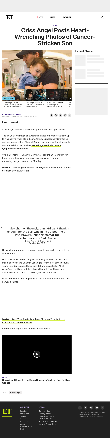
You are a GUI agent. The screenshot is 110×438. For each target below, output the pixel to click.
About (22, 424)
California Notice (46, 419)
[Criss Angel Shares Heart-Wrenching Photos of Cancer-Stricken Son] (13, 99)
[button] (36, 354)
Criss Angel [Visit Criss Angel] (15, 393)
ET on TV (24, 421)
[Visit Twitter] (85, 408)
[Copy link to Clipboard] (70, 115)
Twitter (23, 416)
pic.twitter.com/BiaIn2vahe (37, 238)
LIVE (41, 17)
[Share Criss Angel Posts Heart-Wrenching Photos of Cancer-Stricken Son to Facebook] (51, 115)
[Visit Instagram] (91, 408)
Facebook (24, 411)
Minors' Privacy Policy (48, 424)
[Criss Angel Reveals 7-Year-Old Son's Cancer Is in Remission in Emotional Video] (35, 99)
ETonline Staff (26, 426)
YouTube (24, 419)
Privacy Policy (45, 413)
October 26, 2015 (37, 243)
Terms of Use (44, 411)
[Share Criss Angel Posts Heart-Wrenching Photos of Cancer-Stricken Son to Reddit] (61, 115)
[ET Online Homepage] (9, 17)
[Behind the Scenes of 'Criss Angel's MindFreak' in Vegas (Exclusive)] (57, 99)
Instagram (24, 413)
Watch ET (67, 17)
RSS (22, 429)
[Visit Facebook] (80, 408)
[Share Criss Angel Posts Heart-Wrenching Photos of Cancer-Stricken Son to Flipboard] (65, 115)
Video (52, 17)
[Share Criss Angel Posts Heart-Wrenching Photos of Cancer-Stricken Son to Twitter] (56, 115)
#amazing (52, 235)
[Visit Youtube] (97, 408)
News (55, 26)
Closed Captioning (46, 416)
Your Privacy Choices (48, 421)
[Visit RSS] (102, 408)
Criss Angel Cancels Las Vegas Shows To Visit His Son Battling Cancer (36, 381)
